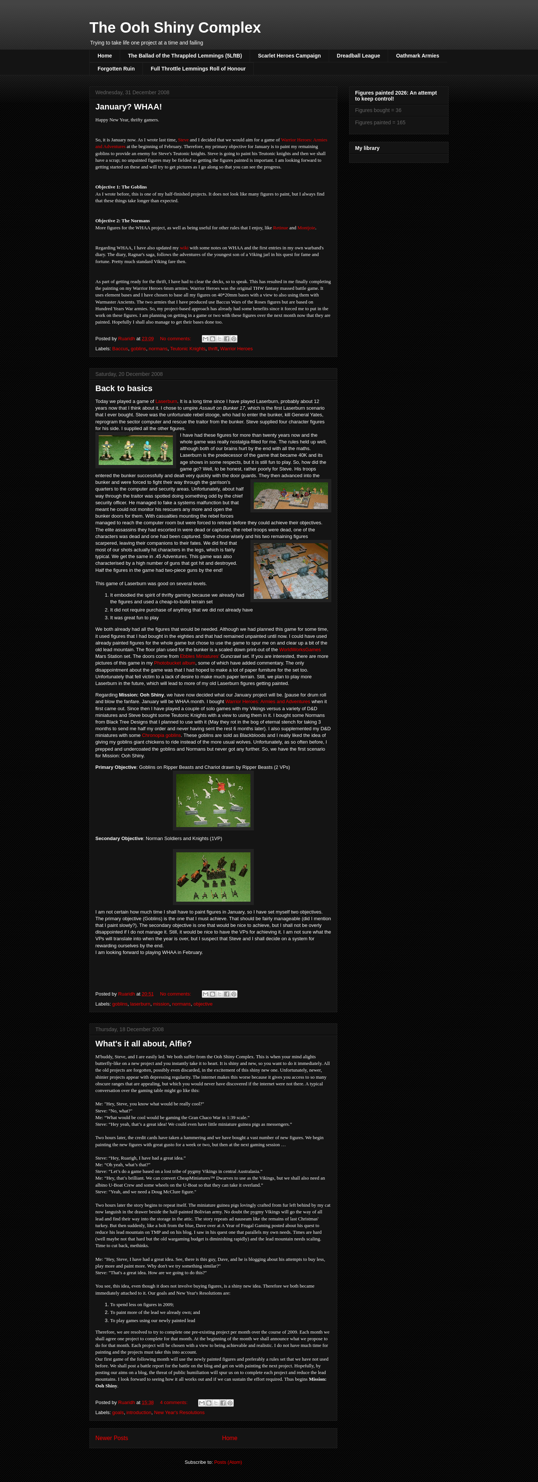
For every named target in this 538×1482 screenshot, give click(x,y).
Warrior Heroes (236, 348)
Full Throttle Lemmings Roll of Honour (198, 69)
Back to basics (123, 388)
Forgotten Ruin (116, 69)
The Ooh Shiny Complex (175, 27)
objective (203, 1004)
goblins (138, 348)
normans (158, 348)
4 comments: (174, 1402)
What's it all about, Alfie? (143, 1043)
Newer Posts (111, 1438)
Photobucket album (174, 663)
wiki (184, 247)
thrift (212, 348)
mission (161, 1004)
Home (105, 56)
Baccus (120, 348)
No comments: (176, 338)
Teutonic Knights (187, 348)
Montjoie (306, 227)
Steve (183, 139)
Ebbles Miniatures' (199, 656)
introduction (139, 1412)
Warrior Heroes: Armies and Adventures (267, 701)
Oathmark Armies (417, 56)
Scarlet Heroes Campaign (289, 56)
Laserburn (166, 401)
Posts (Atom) (228, 1462)
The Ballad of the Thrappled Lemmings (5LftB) (185, 56)
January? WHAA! (128, 106)
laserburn (140, 1004)
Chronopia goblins (161, 735)
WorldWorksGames (300, 649)
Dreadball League (358, 56)
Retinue (280, 227)
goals (118, 1412)
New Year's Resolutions (179, 1412)
